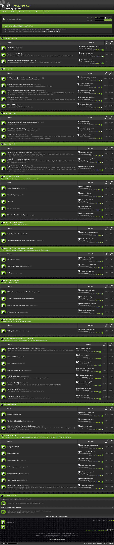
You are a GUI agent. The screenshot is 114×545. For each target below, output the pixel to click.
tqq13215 (19, 512)
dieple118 (87, 312)
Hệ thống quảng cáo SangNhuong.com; (96, 530)
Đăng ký (4, 11)
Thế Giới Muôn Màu (9, 404)
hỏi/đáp (48, 29)
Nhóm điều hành (63, 516)
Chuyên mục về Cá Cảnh (11, 177)
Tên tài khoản (91, 18)
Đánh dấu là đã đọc (51, 516)
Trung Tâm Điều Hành (10, 38)
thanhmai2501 (86, 397)
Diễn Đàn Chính (8, 69)
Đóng (112, 530)
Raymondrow (88, 55)
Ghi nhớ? (108, 18)
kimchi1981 (87, 85)
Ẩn (109, 530)
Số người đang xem (6, 499)
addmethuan (87, 266)
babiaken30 (87, 414)
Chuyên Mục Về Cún (9, 113)
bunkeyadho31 (88, 234)
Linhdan (84, 350)
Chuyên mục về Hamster (11, 280)
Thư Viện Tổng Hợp (9, 435)
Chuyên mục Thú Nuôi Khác (12, 319)
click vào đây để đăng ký (52, 31)
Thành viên (21, 11)
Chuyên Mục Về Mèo (9, 144)
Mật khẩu (89, 20)
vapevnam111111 (90, 61)
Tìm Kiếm (48, 11)
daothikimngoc (89, 48)
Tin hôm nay (39, 11)
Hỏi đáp (13, 11)
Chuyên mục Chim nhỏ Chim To (13, 222)
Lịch (31, 11)
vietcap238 (85, 377)
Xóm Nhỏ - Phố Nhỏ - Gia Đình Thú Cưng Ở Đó (18, 338)
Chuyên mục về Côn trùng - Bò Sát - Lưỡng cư (18, 248)
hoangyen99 (87, 79)
